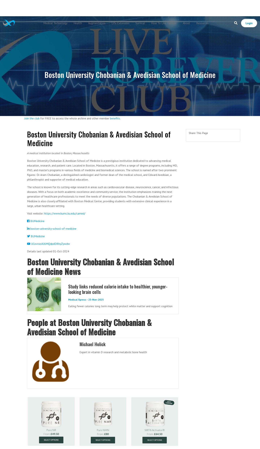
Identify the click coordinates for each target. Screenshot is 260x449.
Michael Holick (92, 344)
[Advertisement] (130, 8)
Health (77, 23)
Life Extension (120, 23)
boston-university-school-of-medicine (51, 228)
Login (249, 23)
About (186, 23)
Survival (140, 23)
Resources (202, 23)
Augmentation (96, 23)
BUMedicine (35, 221)
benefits (115, 118)
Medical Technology (55, 23)
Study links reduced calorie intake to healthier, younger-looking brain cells (117, 289)
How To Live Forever (164, 23)
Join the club (32, 118)
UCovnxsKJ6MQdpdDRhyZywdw (48, 244)
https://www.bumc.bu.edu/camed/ (64, 213)
